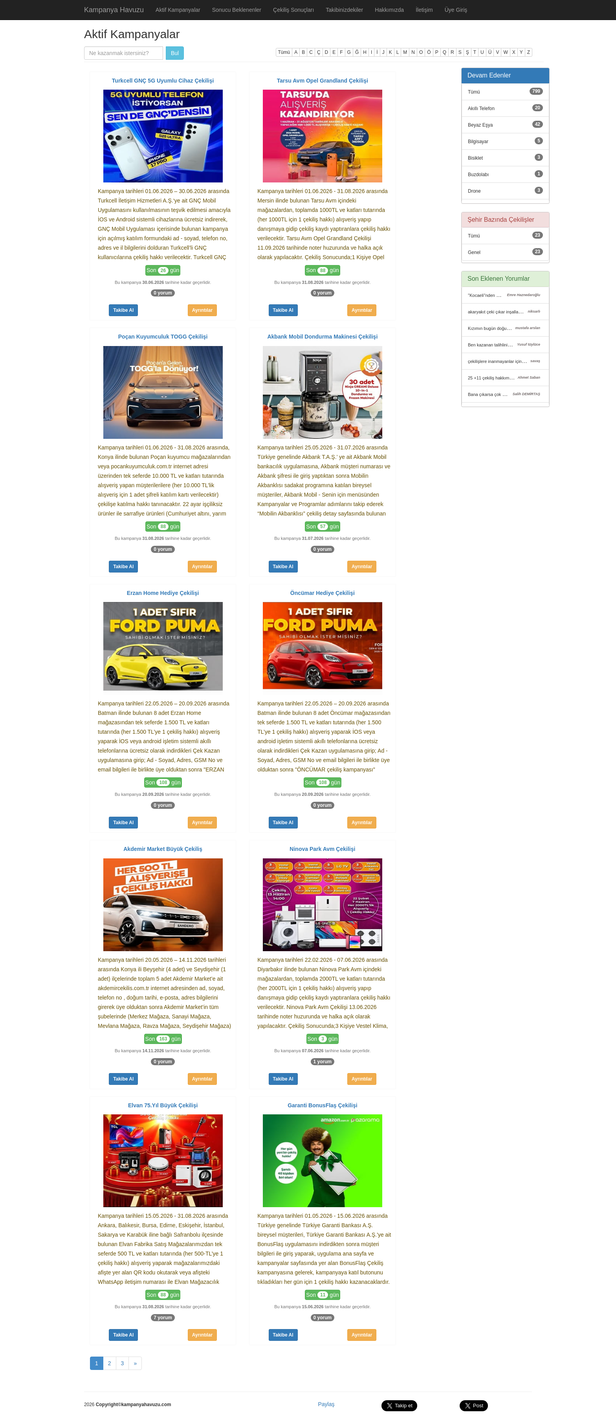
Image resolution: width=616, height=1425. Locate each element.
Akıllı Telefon (481, 108)
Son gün (163, 270)
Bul (175, 53)
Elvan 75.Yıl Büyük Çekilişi (163, 1105)
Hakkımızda (389, 10)
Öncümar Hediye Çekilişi (322, 593)
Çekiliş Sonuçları (293, 10)
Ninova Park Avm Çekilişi (322, 849)
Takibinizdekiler (344, 10)
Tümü (284, 52)
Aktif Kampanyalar (178, 10)
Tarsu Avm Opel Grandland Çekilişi (322, 80)
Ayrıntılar (202, 310)
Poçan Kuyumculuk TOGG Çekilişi (163, 336)
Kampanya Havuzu (114, 10)
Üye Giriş (456, 10)
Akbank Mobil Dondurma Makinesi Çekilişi (322, 336)
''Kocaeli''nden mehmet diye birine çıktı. (505, 295)
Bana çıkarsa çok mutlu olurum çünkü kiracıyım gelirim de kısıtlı (529, 394)
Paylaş (326, 1404)
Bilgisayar (478, 141)
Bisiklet (475, 158)
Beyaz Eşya (480, 125)
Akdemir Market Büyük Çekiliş (162, 849)
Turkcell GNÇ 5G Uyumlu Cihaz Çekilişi (163, 80)
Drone (474, 191)
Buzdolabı (478, 174)
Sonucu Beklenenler (236, 10)
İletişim (424, 10)
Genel (474, 252)
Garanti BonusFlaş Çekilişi (322, 1105)
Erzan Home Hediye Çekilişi (163, 593)
